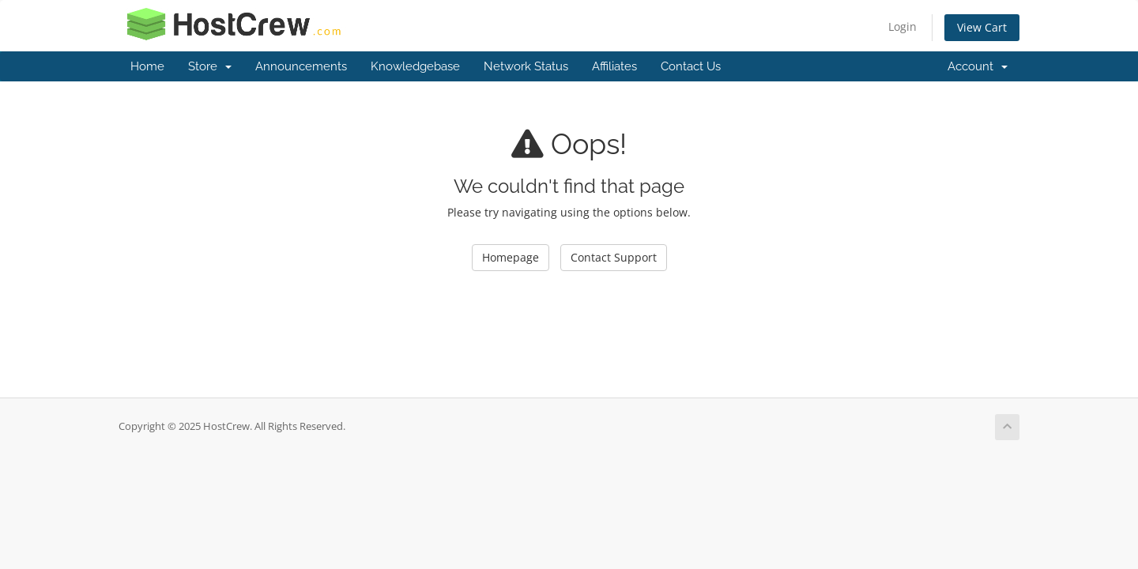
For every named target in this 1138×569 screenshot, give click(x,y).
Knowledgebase (415, 66)
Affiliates (614, 66)
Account (978, 66)
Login (902, 26)
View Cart (982, 27)
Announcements (301, 66)
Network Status (526, 66)
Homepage (510, 257)
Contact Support (614, 257)
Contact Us (691, 66)
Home (147, 66)
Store (210, 66)
